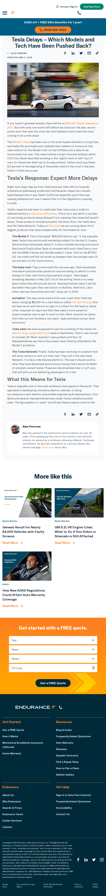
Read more (48, 447)
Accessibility (64, 807)
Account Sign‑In (66, 6)
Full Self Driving (81, 302)
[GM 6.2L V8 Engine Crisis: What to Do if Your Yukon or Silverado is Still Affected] (79, 502)
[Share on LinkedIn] (73, 53)
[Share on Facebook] (65, 53)
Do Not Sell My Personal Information (52, 885)
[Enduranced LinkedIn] (86, 860)
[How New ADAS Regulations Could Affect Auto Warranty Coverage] (26, 566)
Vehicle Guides (65, 774)
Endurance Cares (12, 814)
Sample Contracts (67, 755)
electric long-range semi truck (31, 332)
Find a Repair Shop (67, 761)
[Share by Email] (89, 53)
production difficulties (43, 213)
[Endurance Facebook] (78, 860)
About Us (8, 794)
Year (14, 640)
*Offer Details (95, 885)
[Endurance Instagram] (102, 860)
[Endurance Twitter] (94, 860)
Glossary (61, 748)
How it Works (10, 736)
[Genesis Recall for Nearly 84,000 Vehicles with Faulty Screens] (26, 502)
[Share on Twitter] (81, 53)
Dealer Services (12, 820)
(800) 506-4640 (53, 29)
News (5, 584)
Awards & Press (12, 807)
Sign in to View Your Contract (73, 794)
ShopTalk (54, 225)
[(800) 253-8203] (90, 13)
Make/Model (10, 521)
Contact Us (63, 814)
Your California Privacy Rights (26, 885)
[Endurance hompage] (36, 707)
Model (15, 658)
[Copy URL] (97, 53)
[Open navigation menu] (4, 13)
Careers (7, 826)
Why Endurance (11, 801)
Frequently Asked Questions (73, 736)
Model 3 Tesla (21, 141)
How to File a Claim (67, 768)
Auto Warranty (64, 742)
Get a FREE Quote (53, 683)
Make (15, 649)
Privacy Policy (5, 885)
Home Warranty (11, 753)
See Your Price (92, 6)
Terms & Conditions (78, 885)
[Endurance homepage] (30, 13)
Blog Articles (64, 729)
